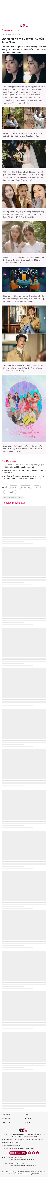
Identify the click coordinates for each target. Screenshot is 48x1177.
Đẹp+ (27, 1114)
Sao (17, 30)
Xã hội (28, 1118)
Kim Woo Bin (10, 492)
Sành (27, 1123)
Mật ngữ (6, 1123)
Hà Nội (4, 1157)
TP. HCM (4, 1163)
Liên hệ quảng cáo (17, 1153)
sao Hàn (13, 487)
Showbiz (8, 30)
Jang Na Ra (25, 487)
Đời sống (6, 1118)
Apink (37, 487)
